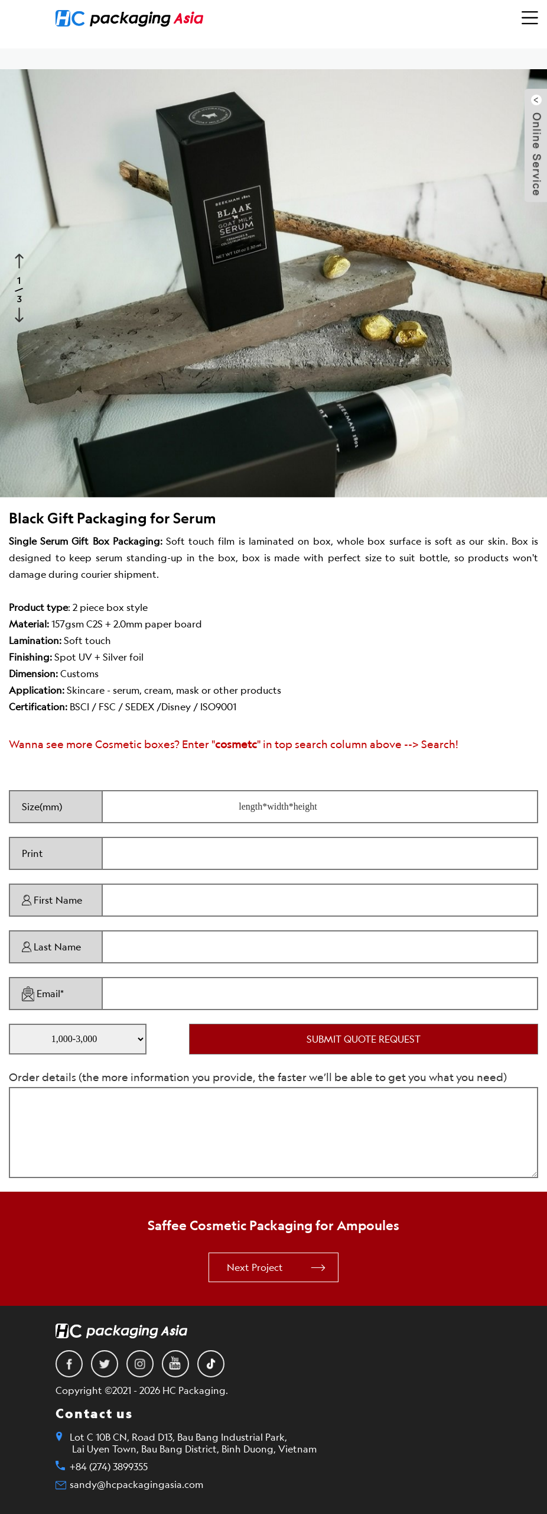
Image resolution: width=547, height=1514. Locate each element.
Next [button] (21, 313)
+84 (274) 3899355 (109, 1467)
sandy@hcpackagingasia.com (136, 1484)
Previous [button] (21, 260)
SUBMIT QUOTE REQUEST (364, 1039)
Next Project (255, 1267)
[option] (273, 283)
